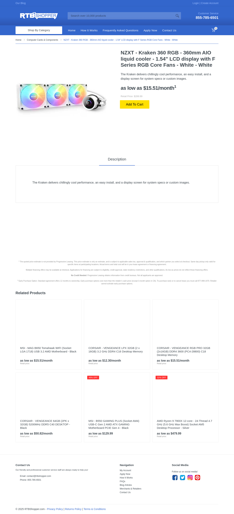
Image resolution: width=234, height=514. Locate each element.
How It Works (126, 477)
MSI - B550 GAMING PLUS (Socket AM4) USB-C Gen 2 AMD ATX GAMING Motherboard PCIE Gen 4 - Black (113, 424)
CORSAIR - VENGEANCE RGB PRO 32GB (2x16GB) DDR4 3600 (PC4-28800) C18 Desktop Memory (183, 351)
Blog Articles (126, 485)
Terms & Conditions (95, 509)
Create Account (209, 3)
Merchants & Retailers (130, 488)
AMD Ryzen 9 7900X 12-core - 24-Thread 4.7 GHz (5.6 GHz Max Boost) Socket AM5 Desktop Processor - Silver (184, 424)
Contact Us (125, 492)
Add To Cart (134, 104)
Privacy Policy (55, 509)
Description (117, 159)
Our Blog (21, 3)
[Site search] (121, 15)
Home (18, 40)
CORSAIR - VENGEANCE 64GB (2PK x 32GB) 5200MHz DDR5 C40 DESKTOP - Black (45, 424)
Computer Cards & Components (42, 40)
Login (196, 3)
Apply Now (125, 474)
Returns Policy (73, 509)
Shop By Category (39, 30)
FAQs (122, 481)
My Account (125, 470)
